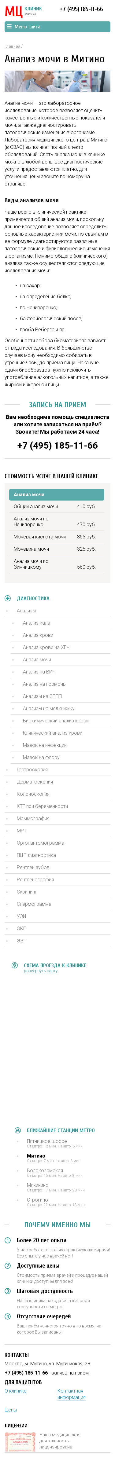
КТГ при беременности (42, 806)
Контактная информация (72, 1394)
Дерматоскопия (35, 782)
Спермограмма (34, 904)
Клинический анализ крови (52, 733)
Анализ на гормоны (44, 684)
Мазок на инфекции (45, 745)
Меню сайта (23, 27)
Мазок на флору (41, 757)
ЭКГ (21, 928)
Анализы (26, 611)
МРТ (22, 831)
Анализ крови (38, 635)
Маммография (33, 818)
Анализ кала (36, 623)
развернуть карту (41, 970)
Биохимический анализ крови (56, 721)
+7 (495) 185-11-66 (81, 9)
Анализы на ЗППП (42, 696)
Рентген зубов (33, 867)
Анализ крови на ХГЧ (46, 647)
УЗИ (21, 916)
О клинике (16, 1391)
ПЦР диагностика (36, 855)
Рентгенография (35, 880)
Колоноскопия (33, 794)
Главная (12, 46)
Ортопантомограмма (40, 843)
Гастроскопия (32, 770)
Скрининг (27, 892)
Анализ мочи (37, 660)
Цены (11, 1410)
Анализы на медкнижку (49, 708)
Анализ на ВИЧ (39, 672)
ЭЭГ (21, 941)
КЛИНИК (23, 12)
